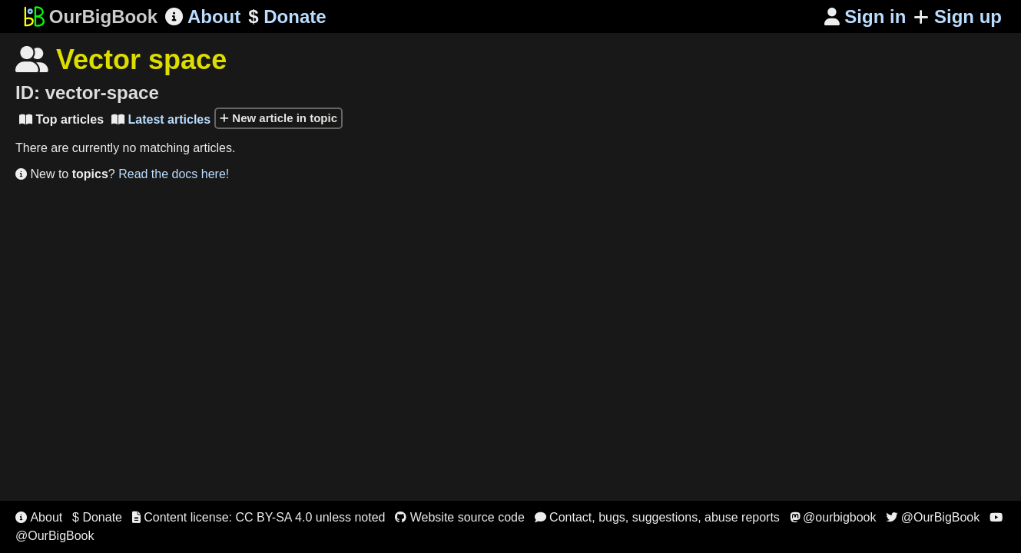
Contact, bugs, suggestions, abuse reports (657, 517)
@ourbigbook (833, 517)
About (202, 16)
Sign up (957, 16)
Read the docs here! (173, 173)
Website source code (460, 517)
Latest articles (160, 119)
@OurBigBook (933, 517)
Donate (287, 17)
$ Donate (97, 517)
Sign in (865, 16)
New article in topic (278, 117)
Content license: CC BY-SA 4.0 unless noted (259, 517)
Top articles (61, 119)
